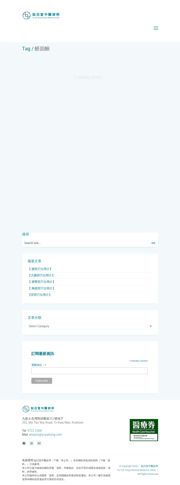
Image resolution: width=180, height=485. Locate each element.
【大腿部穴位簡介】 (41, 275)
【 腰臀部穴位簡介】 (42, 281)
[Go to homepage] (41, 15)
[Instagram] (31, 443)
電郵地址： (38, 365)
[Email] (39, 443)
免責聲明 (27, 460)
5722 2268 (34, 430)
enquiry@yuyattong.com (45, 434)
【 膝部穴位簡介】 (40, 269)
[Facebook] (24, 443)
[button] (156, 28)
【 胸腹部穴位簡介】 (42, 288)
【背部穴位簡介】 (40, 295)
